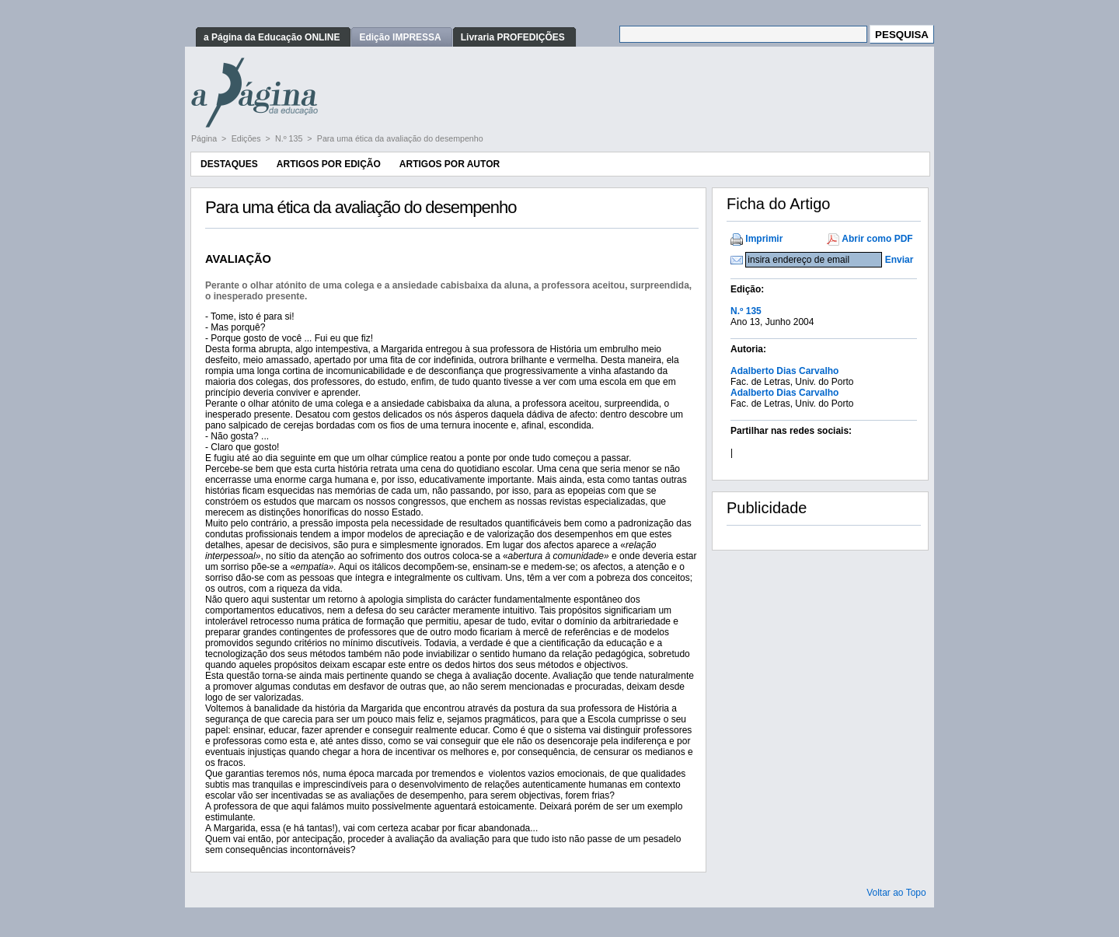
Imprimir (764, 238)
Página (205, 138)
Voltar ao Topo (896, 892)
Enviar (899, 259)
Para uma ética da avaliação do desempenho (400, 138)
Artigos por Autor (449, 164)
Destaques (229, 164)
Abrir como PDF (877, 238)
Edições (247, 138)
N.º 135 (290, 138)
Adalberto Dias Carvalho (784, 370)
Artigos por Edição (329, 164)
